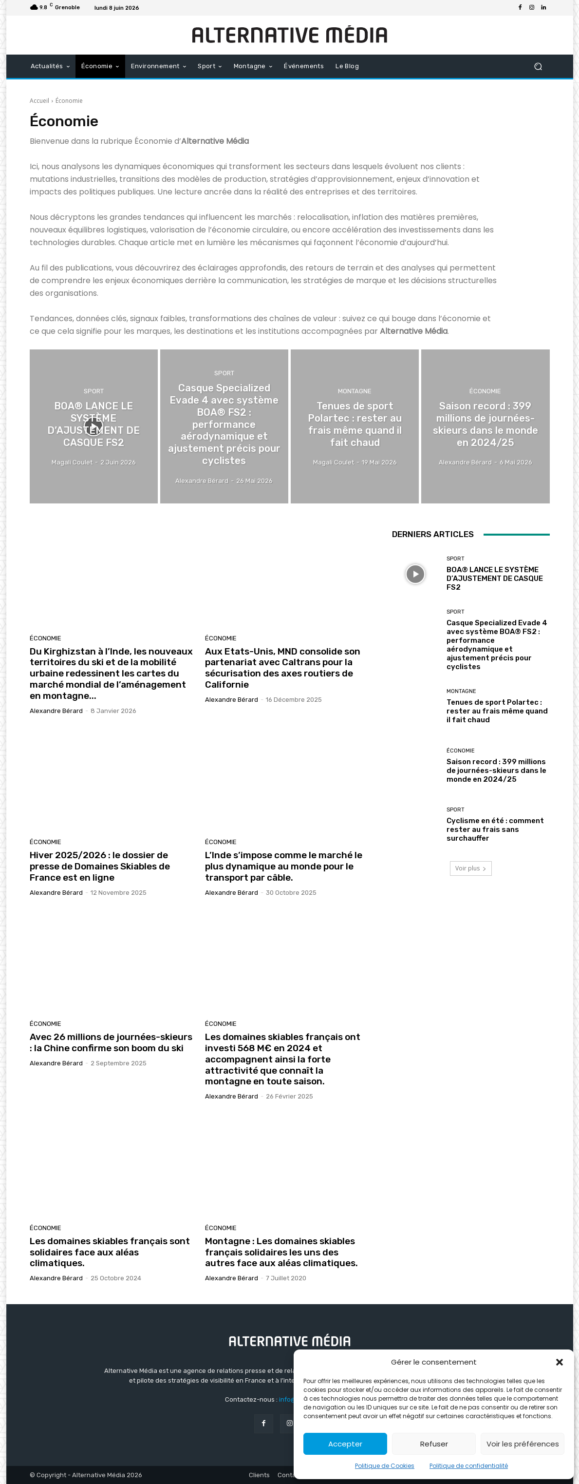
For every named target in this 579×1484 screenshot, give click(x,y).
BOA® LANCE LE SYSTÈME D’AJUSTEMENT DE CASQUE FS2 (495, 578)
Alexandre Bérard (56, 710)
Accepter (345, 1444)
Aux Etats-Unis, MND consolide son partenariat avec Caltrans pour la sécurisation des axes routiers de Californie (282, 668)
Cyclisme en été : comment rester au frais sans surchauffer (495, 829)
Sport (94, 393)
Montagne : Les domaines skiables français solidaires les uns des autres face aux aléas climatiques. (281, 1252)
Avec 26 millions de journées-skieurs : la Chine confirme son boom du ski (111, 1042)
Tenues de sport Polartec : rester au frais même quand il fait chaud (497, 711)
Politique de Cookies (384, 1466)
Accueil (39, 100)
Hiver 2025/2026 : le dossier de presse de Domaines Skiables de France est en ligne (100, 866)
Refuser (434, 1444)
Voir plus (470, 868)
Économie (485, 393)
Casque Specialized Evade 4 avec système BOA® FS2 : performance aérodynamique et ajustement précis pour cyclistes (497, 644)
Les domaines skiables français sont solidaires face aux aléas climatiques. (110, 1252)
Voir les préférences (522, 1444)
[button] (559, 1362)
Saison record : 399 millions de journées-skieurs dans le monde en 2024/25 (496, 770)
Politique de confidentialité (469, 1466)
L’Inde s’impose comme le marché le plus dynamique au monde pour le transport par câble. (283, 866)
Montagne (355, 399)
